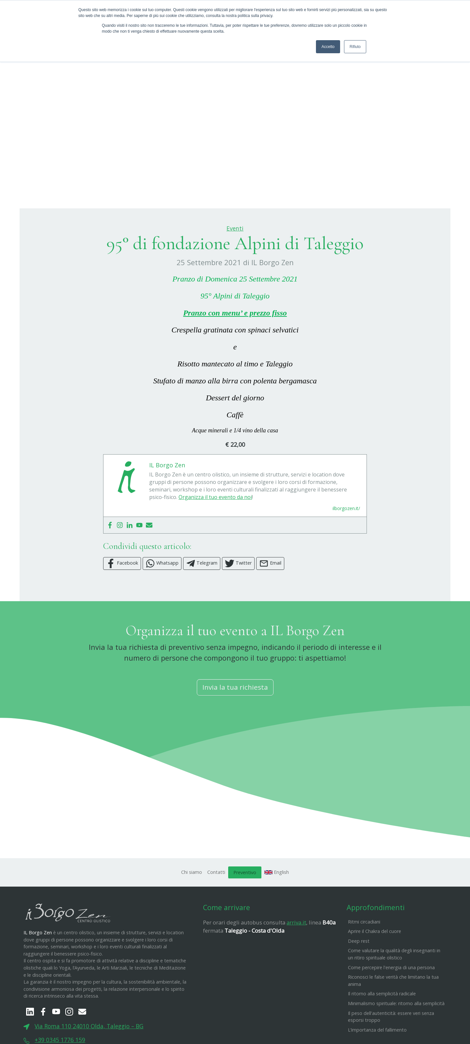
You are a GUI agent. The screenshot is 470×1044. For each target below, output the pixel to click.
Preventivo (244, 905)
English (276, 904)
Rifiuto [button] (355, 46)
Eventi (235, 261)
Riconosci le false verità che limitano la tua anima (393, 1013)
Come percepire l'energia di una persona (391, 1000)
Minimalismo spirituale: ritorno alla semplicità (396, 1036)
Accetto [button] (328, 46)
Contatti (216, 904)
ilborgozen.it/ (346, 541)
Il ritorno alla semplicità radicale (382, 1026)
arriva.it (296, 954)
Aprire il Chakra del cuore (374, 963)
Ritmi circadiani (364, 954)
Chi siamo (191, 904)
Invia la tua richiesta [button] (235, 719)
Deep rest (358, 973)
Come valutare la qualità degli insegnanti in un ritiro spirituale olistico (394, 986)
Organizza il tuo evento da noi (215, 529)
